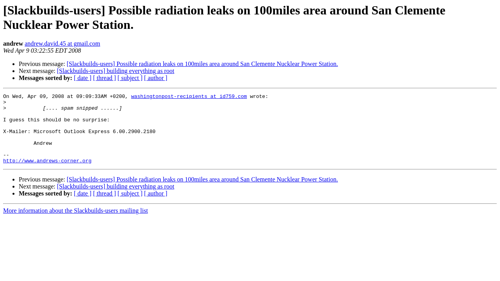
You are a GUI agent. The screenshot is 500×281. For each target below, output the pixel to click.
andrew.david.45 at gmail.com (62, 43)
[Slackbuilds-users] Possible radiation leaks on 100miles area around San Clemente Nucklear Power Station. (202, 63)
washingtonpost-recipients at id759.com (189, 97)
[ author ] (156, 78)
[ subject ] (130, 78)
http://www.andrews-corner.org (47, 174)
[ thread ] (104, 78)
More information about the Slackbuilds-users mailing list (75, 224)
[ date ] (82, 78)
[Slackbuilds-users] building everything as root (115, 71)
